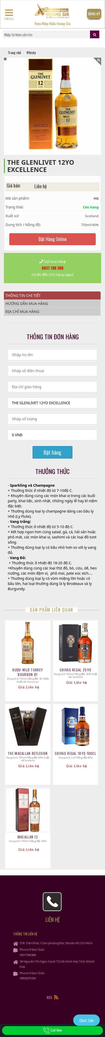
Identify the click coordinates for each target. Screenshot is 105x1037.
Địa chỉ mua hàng (22, 311)
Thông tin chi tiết (23, 295)
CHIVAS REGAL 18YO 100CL (75, 753)
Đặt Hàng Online (53, 239)
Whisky (31, 52)
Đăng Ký (94, 13)
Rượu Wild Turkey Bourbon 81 (27, 672)
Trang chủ (14, 52)
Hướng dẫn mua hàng (26, 303)
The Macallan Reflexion (28, 753)
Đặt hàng (52, 452)
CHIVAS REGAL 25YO (75, 669)
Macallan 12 (28, 837)
